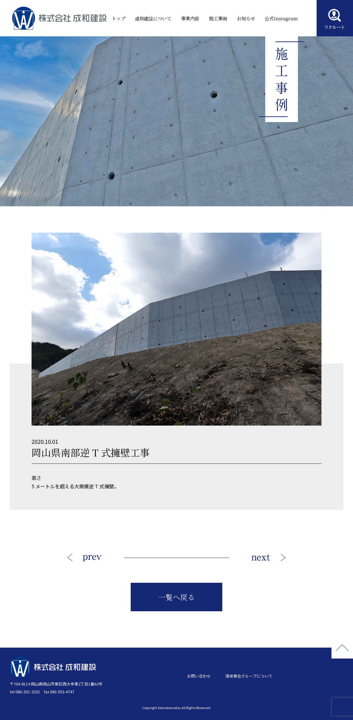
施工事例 (214, 18)
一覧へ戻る (176, 597)
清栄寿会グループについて (248, 676)
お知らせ (243, 18)
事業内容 (185, 18)
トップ (111, 18)
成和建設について (147, 18)
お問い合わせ (199, 676)
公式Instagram (276, 18)
